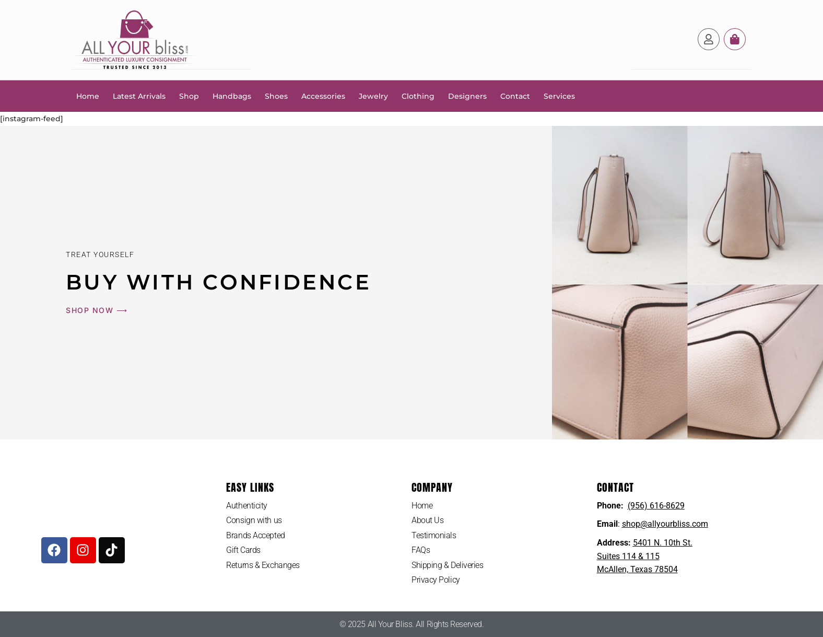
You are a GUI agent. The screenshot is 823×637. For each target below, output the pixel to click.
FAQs (421, 550)
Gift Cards (243, 550)
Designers (467, 95)
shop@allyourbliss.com (665, 523)
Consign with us (253, 520)
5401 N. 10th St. (662, 542)
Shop (189, 95)
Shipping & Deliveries (448, 565)
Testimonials (434, 535)
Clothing (418, 95)
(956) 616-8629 (656, 505)
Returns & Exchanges (262, 565)
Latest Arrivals (139, 95)
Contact (515, 95)
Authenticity (246, 505)
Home (87, 95)
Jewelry (373, 95)
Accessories (323, 95)
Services (559, 95)
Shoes (276, 95)
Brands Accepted (255, 535)
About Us (427, 520)
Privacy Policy (436, 580)
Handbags (232, 95)
